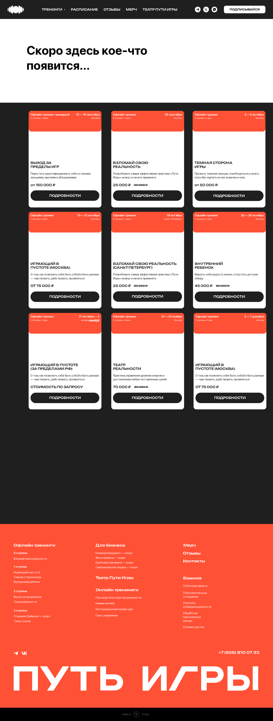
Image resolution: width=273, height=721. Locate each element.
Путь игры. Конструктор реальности (118, 597)
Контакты (194, 561)
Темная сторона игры (27, 577)
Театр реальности (25, 601)
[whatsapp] (214, 9)
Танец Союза (22, 621)
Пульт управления (107, 615)
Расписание (84, 9)
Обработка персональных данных (192, 617)
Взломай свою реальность (30, 558)
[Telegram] (198, 9)
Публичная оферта (195, 585)
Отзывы (112, 9)
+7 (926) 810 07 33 (239, 652)
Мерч (131, 9)
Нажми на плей (105, 603)
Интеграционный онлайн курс (114, 609)
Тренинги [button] (52, 9)
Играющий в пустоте (27, 572)
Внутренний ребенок (27, 581)
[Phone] (206, 9)
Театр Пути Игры (160, 9)
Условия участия (193, 627)
